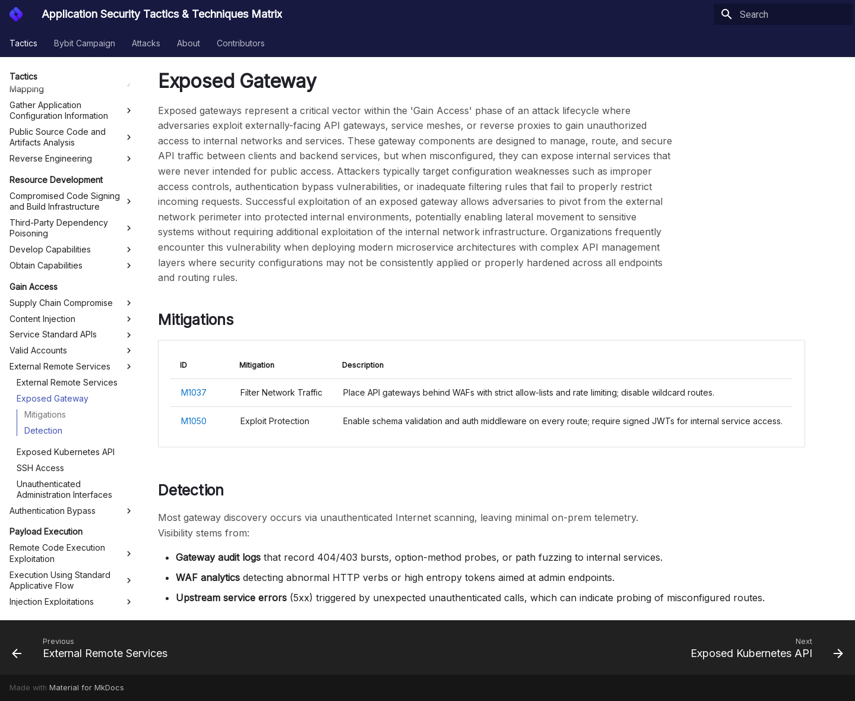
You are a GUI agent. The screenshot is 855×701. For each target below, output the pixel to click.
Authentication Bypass (72, 360)
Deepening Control (47, 487)
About (188, 43)
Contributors (241, 43)
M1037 (194, 392)
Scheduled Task (72, 557)
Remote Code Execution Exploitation (72, 401)
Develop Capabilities (72, 98)
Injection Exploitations (72, 451)
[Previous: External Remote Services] (93, 647)
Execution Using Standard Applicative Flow (72, 429)
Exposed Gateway (52, 247)
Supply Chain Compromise (72, 152)
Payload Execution (46, 380)
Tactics (23, 43)
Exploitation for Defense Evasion (72, 535)
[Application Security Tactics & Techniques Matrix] (16, 14)
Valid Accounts (72, 199)
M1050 (194, 421)
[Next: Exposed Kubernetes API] (763, 647)
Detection (43, 279)
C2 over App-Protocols (72, 600)
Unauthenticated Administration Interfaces (64, 338)
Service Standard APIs (72, 183)
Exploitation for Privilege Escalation (72, 508)
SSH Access (40, 317)
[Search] (783, 14)
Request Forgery (72, 467)
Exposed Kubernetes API (66, 301)
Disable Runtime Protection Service (72, 578)
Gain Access (34, 136)
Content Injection (72, 168)
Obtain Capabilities (72, 114)
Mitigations (45, 263)
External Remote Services (72, 215)
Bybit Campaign (84, 43)
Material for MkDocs (86, 687)
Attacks (146, 43)
